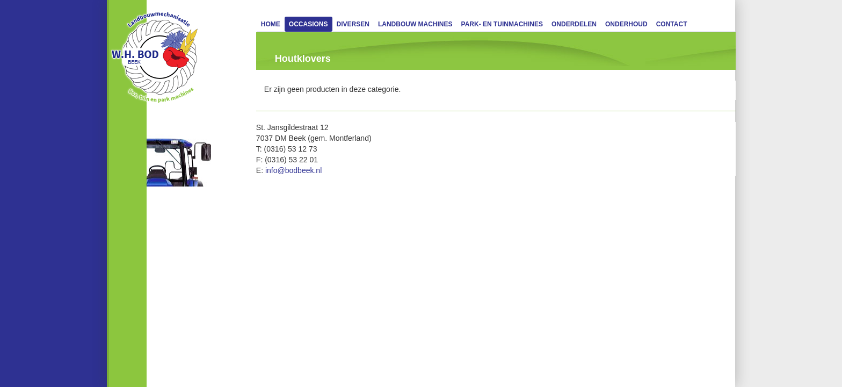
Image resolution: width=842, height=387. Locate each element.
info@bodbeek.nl (293, 170)
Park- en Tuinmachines (502, 24)
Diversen (353, 24)
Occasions (308, 24)
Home (270, 24)
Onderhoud (626, 24)
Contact (671, 24)
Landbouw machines (415, 24)
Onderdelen (574, 24)
